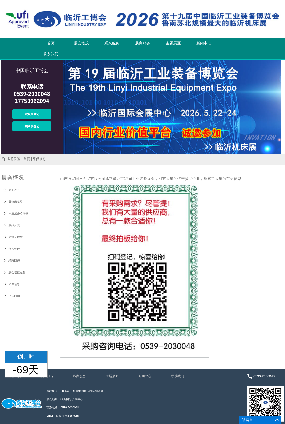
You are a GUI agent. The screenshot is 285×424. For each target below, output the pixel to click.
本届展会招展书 (18, 213)
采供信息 (14, 284)
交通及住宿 (15, 237)
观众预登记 (32, 114)
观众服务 (112, 43)
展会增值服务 (16, 272)
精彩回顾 (14, 260)
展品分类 (14, 225)
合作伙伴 (14, 248)
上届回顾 (14, 296)
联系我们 (50, 54)
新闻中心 (203, 43)
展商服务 (142, 43)
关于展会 (14, 190)
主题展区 (173, 43)
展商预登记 (32, 126)
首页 (51, 43)
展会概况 (81, 43)
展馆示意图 (15, 201)
